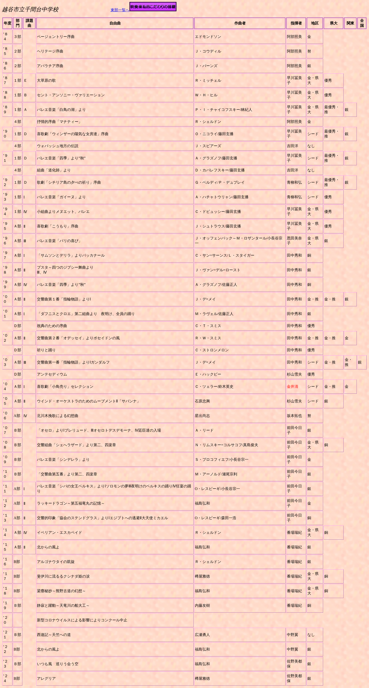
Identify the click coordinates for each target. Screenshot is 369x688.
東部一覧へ (120, 10)
